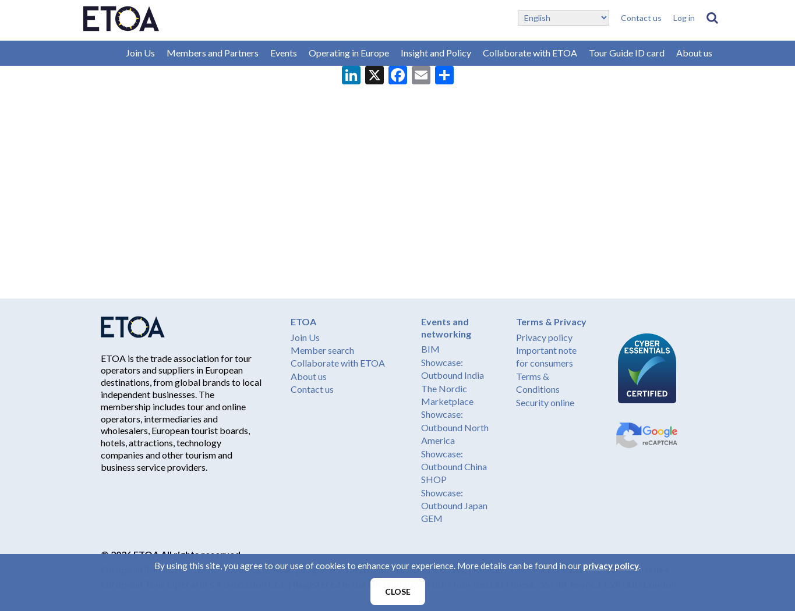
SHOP (434, 479)
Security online (545, 402)
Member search (322, 350)
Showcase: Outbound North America (455, 427)
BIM (430, 348)
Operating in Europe (349, 52)
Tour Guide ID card (627, 52)
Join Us (140, 52)
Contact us (641, 18)
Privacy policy (544, 337)
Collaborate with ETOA (530, 52)
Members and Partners (213, 52)
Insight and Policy (436, 52)
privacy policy (611, 565)
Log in (684, 18)
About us (694, 52)
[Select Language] (563, 18)
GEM (432, 518)
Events (283, 52)
